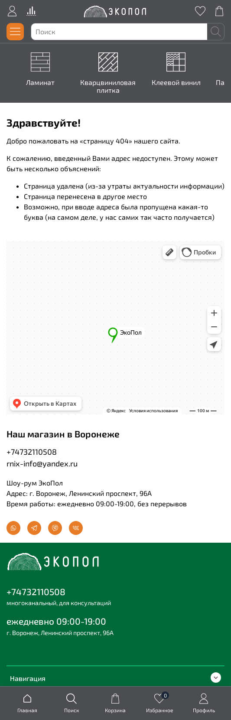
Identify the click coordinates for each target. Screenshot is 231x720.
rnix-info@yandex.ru (42, 463)
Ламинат (42, 82)
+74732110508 (32, 451)
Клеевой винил (177, 82)
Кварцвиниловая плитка (109, 86)
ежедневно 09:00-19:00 (56, 621)
